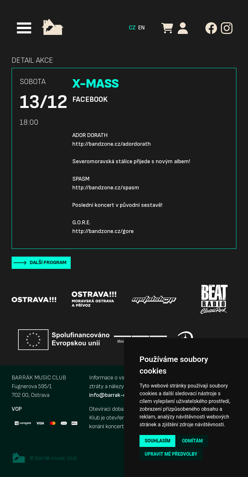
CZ (132, 27)
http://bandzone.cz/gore (103, 231)
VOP (17, 409)
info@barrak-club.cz (114, 395)
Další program (48, 263)
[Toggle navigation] (24, 28)
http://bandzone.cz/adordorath (111, 144)
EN (141, 27)
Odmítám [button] (192, 440)
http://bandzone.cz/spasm (105, 187)
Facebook (90, 99)
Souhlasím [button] (157, 440)
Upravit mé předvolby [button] (171, 454)
